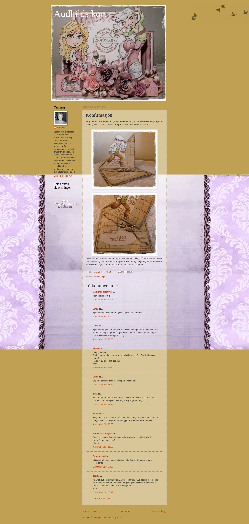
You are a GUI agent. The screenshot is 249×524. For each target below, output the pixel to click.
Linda (95, 309)
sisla (95, 394)
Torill (95, 476)
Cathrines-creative (102, 292)
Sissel (96, 348)
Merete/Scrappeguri (102, 433)
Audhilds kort (80, 13)
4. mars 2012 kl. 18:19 (103, 368)
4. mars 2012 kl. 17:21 (103, 299)
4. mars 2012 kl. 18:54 (103, 384)
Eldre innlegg (158, 511)
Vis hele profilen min (63, 176)
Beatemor (97, 413)
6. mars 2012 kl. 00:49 (103, 492)
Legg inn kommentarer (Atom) (107, 517)
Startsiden (124, 511)
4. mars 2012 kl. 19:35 (103, 424)
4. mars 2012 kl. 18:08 (103, 339)
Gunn (95, 326)
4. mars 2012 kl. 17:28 (103, 316)
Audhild (61, 127)
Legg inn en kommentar (100, 498)
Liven (95, 377)
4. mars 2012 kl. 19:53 (103, 447)
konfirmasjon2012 (102, 276)
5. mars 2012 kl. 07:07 (103, 467)
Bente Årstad (99, 456)
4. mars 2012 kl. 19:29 (103, 404)
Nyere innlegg (91, 511)
